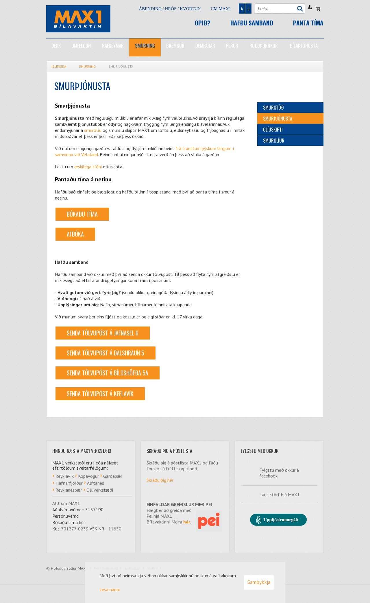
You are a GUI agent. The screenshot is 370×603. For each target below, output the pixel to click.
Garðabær (112, 476)
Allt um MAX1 (66, 503)
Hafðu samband (251, 22)
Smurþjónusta (120, 66)
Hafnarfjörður (69, 483)
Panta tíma (308, 22)
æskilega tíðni (88, 166)
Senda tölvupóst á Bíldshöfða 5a (107, 372)
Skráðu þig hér (160, 480)
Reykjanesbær (69, 490)
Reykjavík (65, 476)
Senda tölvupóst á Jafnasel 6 (102, 333)
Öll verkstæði (99, 490)
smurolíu (92, 130)
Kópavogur (88, 476)
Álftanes (95, 483)
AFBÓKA (75, 234)
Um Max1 (221, 8)
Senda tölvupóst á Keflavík (100, 393)
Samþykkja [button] (258, 582)
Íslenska (58, 66)
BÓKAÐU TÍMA (82, 214)
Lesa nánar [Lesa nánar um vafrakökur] (109, 589)
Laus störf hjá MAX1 (279, 494)
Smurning (87, 66)
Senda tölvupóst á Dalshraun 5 (105, 352)
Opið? (202, 22)
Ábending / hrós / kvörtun (170, 8)
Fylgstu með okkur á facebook (279, 473)
